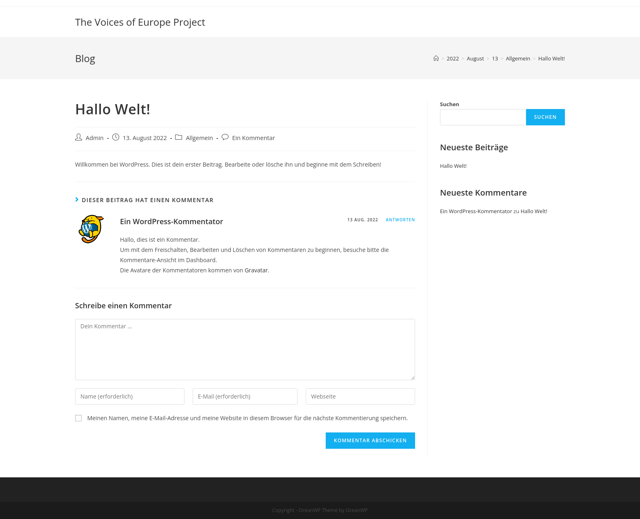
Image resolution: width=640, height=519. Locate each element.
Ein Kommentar (253, 138)
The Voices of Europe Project (140, 22)
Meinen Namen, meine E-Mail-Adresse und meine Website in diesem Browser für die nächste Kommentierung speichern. (247, 418)
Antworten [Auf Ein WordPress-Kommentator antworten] (400, 220)
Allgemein (199, 138)
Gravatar (256, 270)
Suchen (449, 104)
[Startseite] (436, 58)
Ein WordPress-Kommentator (171, 221)
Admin (95, 138)
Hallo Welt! (453, 165)
